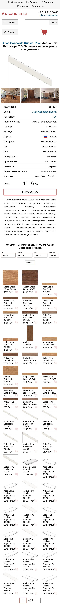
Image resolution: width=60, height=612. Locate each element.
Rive (38, 43)
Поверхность (52, 252)
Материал (20, 252)
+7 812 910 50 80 (48, 12)
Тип (2, 252)
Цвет (35, 252)
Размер (27, 259)
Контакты (37, 6)
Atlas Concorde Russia (44, 111)
